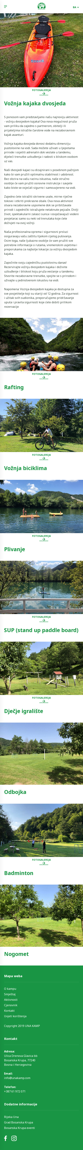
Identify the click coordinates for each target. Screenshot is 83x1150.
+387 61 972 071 (15, 1091)
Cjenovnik (10, 1005)
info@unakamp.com (17, 1078)
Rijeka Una (11, 1117)
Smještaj (10, 994)
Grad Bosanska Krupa (18, 1122)
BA (74, 7)
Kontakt (9, 1011)
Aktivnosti (11, 1000)
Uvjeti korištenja (15, 1016)
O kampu (10, 989)
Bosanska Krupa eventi (19, 1128)
